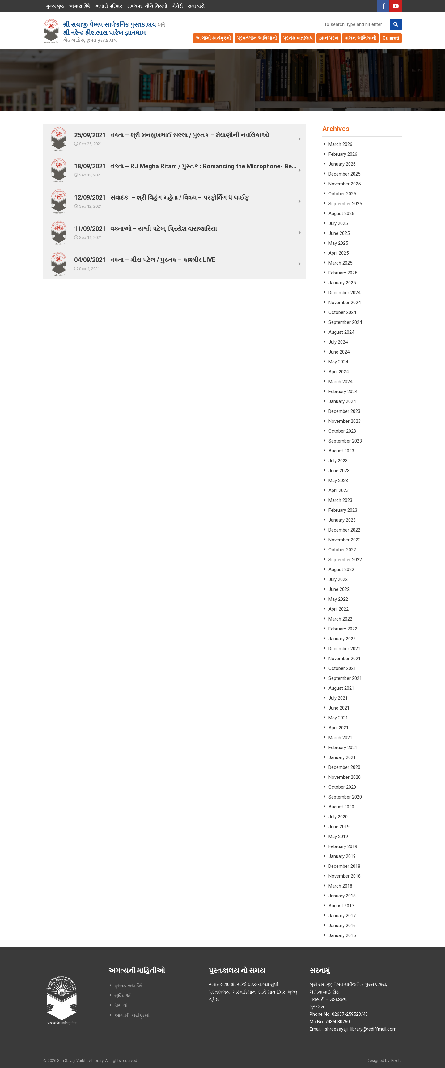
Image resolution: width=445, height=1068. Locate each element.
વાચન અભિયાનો (360, 38)
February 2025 (342, 273)
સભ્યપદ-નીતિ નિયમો (147, 6)
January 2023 (342, 520)
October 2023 (342, 431)
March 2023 (340, 500)
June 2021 (339, 708)
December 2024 (344, 292)
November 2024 (344, 302)
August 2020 (341, 807)
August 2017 (341, 906)
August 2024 (341, 332)
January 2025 (342, 283)
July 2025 (338, 223)
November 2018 (344, 876)
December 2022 (344, 530)
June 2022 (339, 589)
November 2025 (344, 184)
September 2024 (345, 322)
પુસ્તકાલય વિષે (128, 986)
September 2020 (345, 797)
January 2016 (342, 925)
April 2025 (338, 253)
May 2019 (338, 836)
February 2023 (342, 510)
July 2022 (338, 579)
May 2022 (338, 599)
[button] (396, 24)
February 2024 (342, 391)
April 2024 (338, 372)
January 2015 (342, 935)
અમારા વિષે (79, 6)
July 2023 (338, 461)
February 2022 (342, 629)
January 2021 (342, 757)
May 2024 (338, 362)
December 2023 (344, 411)
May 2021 (338, 718)
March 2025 (340, 263)
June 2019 (339, 826)
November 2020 (344, 777)
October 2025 (342, 194)
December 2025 (344, 174)
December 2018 (344, 866)
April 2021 (338, 728)
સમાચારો (196, 6)
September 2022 (345, 559)
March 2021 (340, 737)
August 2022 (341, 569)
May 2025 (338, 243)
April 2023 (338, 490)
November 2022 (344, 540)
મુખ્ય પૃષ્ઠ (55, 6)
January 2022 (342, 639)
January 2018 (342, 896)
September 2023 (345, 441)
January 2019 (342, 856)
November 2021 (344, 658)
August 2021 (341, 688)
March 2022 (340, 619)
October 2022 (342, 550)
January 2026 (342, 164)
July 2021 (338, 698)
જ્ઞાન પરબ (328, 38)
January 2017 (342, 915)
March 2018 (340, 886)
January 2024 (342, 401)
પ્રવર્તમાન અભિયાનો (257, 38)
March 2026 (340, 144)
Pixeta (396, 1060)
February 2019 (342, 846)
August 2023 (341, 451)
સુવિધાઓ (123, 995)
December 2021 (344, 648)
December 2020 (344, 767)
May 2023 (338, 480)
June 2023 (339, 470)
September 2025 (345, 203)
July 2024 (338, 342)
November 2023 (344, 421)
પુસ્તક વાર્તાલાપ (298, 38)
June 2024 (339, 352)
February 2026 (342, 154)
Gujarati (390, 38)
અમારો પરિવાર (108, 6)
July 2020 (338, 817)
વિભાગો (121, 1005)
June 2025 (339, 233)
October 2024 (342, 312)
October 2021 (342, 668)
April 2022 (338, 609)
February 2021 (342, 747)
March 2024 (340, 381)
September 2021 (345, 678)
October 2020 (342, 787)
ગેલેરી (177, 6)
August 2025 (341, 213)
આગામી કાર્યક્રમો (213, 38)
